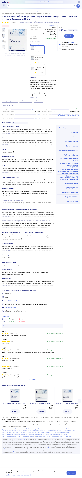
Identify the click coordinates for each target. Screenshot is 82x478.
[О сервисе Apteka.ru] (79, 2)
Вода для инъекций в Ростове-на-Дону (67, 430)
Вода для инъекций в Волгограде (43, 434)
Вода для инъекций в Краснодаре (47, 429)
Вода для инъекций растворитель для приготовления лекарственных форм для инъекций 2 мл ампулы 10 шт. (15, 403)
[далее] (79, 401)
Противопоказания (71, 141)
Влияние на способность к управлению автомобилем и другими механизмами (68, 171)
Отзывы (38, 101)
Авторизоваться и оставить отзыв (13, 326)
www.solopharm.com (11, 300)
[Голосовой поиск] (74, 6)
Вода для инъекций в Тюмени (23, 432)
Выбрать (15, 411)
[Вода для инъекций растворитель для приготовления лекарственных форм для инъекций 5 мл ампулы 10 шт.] (37, 60)
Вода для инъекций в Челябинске (26, 436)
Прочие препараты (23, 12)
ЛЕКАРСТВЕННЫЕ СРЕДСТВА (12, 12)
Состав (75, 137)
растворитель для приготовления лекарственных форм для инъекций (69, 114)
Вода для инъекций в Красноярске (61, 432)
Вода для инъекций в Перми (9, 434)
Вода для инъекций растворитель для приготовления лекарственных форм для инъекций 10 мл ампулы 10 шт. (67, 403)
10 (79, 118)
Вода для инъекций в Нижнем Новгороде (45, 430)
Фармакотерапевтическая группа (69, 159)
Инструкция (26, 101)
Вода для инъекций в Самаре (9, 436)
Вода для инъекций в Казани (59, 434)
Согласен (71, 473)
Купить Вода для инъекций (9, 429)
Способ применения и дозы (68, 128)
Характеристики (10, 101)
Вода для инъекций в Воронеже (10, 430)
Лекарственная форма (70, 192)
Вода (38, 114)
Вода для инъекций (33, 12)
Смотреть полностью (20, 123)
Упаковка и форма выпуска (68, 150)
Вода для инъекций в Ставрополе (45, 436)
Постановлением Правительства (20, 446)
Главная (4, 12)
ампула (37, 118)
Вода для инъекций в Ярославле (62, 436)
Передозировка (72, 201)
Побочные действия (71, 155)
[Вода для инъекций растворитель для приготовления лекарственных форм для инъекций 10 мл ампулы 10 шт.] (37, 70)
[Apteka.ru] (6, 2)
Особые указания (72, 146)
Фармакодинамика (71, 183)
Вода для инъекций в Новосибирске (66, 429)
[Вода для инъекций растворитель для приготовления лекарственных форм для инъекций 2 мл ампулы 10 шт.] (37, 50)
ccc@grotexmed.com (11, 307)
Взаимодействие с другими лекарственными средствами (68, 165)
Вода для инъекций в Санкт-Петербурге (27, 429)
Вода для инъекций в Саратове (25, 434)
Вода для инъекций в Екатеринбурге (41, 432)
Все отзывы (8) (32, 379)
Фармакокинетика (71, 197)
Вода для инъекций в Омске (26, 430)
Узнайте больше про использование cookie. (19, 475)
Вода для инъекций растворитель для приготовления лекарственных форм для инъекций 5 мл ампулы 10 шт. (41, 403)
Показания (74, 132)
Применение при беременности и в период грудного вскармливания (69, 177)
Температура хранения (70, 188)
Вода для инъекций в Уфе (8, 432)
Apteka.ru (22, 439)
